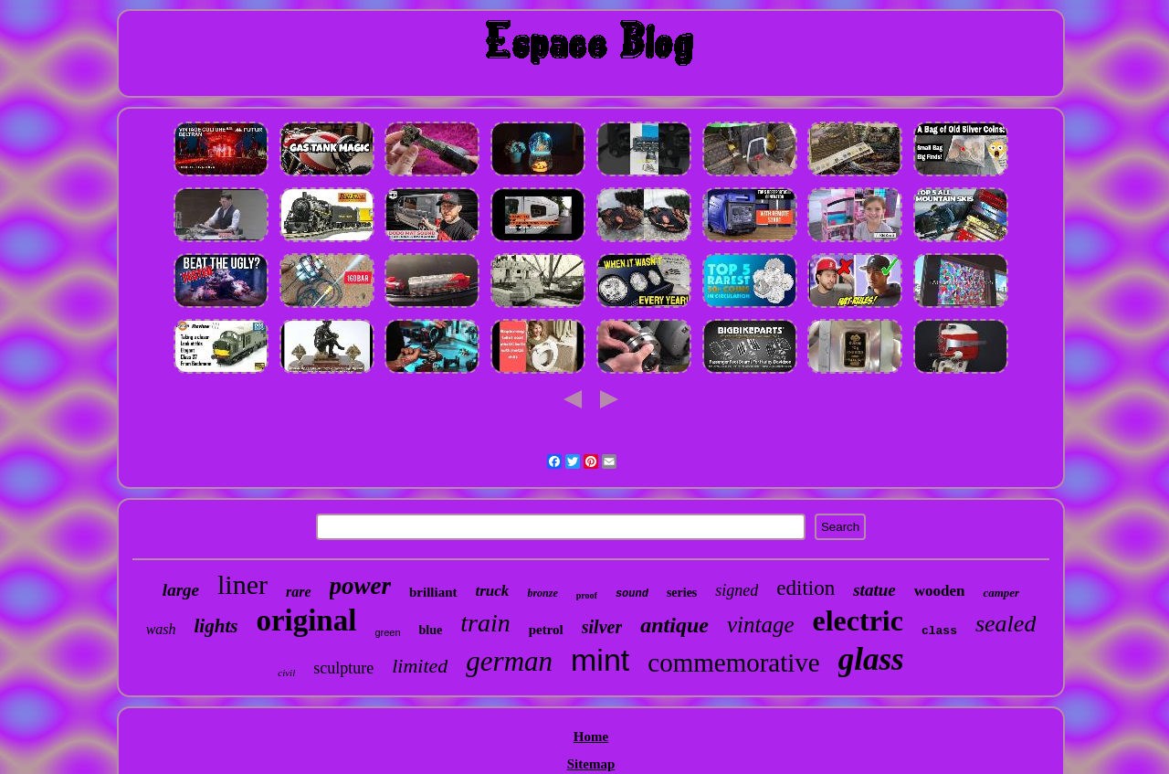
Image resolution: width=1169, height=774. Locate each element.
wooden (939, 590)
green (387, 632)
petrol (546, 629)
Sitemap (591, 764)
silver (602, 627)
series (682, 592)
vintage (761, 624)
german (509, 661)
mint (600, 659)
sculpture (343, 668)
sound (632, 594)
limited (420, 665)
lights (216, 626)
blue (431, 630)
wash (161, 629)
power (361, 585)
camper (1001, 592)
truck (493, 590)
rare (298, 591)
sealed (1005, 623)
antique (674, 625)
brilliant (433, 592)
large (181, 589)
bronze (542, 593)
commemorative (733, 662)
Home (591, 736)
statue (874, 589)
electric (857, 620)
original (306, 620)
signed (736, 590)
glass (871, 659)
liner (242, 584)
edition (805, 588)
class (939, 631)
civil (286, 672)
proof (586, 595)
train (485, 623)
